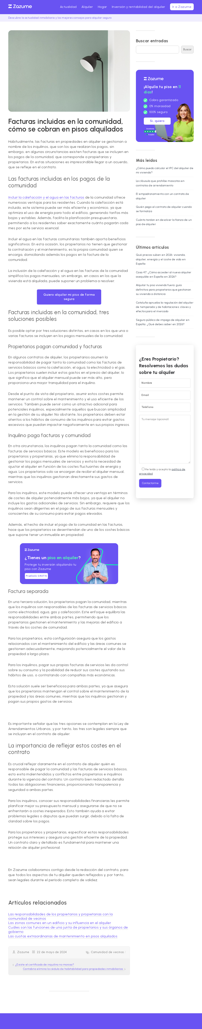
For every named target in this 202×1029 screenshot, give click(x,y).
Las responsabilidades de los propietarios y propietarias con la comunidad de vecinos (60, 916)
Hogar (102, 7)
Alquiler (87, 7)
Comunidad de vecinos (107, 952)
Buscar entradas (152, 41)
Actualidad (68, 7)
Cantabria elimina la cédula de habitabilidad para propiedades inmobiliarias (73, 969)
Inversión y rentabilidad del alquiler (138, 7)
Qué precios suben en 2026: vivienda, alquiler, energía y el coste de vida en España (161, 259)
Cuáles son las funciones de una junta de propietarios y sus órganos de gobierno (68, 929)
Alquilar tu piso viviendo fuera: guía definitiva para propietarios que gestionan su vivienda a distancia (163, 289)
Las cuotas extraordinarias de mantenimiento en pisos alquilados (62, 936)
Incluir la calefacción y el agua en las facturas (46, 197)
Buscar (187, 49)
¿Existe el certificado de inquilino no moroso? (44, 964)
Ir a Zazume (181, 7)
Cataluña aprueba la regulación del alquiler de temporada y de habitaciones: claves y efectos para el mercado (165, 307)
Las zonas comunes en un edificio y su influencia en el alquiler (59, 923)
